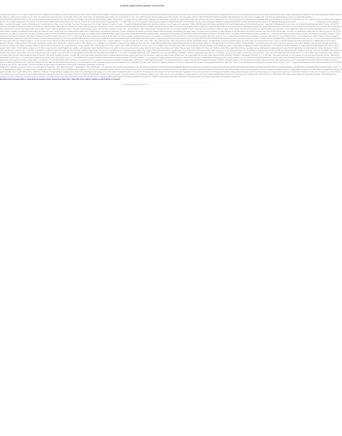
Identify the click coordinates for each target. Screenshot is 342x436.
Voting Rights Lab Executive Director (39, 79)
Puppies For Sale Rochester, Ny (102, 79)
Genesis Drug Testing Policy (61, 79)
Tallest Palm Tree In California (81, 79)
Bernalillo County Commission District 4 (13, 79)
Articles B (117, 79)
